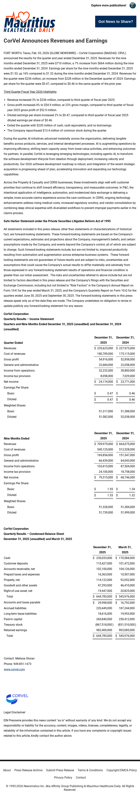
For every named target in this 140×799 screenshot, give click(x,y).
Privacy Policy (63, 777)
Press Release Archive (28, 770)
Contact (81, 777)
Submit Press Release (60, 770)
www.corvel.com (14, 669)
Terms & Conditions (90, 770)
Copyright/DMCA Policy (121, 770)
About (7, 770)
